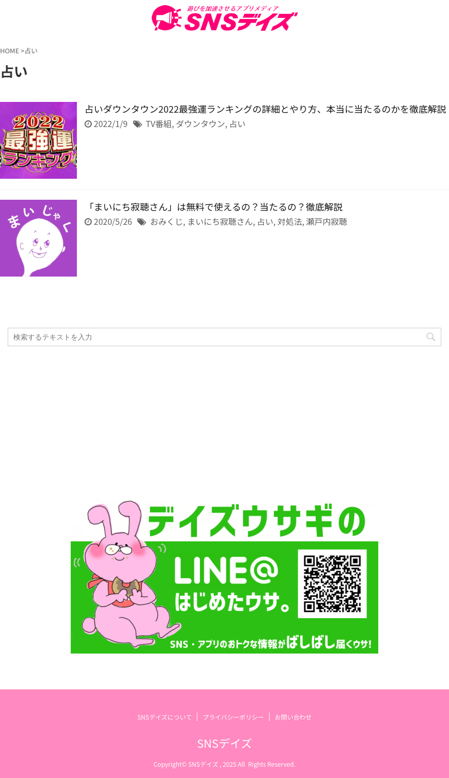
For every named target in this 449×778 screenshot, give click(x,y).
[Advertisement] (219, 423)
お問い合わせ (293, 716)
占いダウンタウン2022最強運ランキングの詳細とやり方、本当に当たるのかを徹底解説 (265, 108)
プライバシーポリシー (233, 716)
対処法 (289, 221)
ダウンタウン (200, 123)
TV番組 (159, 123)
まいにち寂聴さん (220, 221)
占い (237, 123)
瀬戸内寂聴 (326, 221)
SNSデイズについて (164, 716)
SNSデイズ (224, 742)
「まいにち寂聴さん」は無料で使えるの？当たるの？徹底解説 (213, 206)
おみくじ (166, 221)
